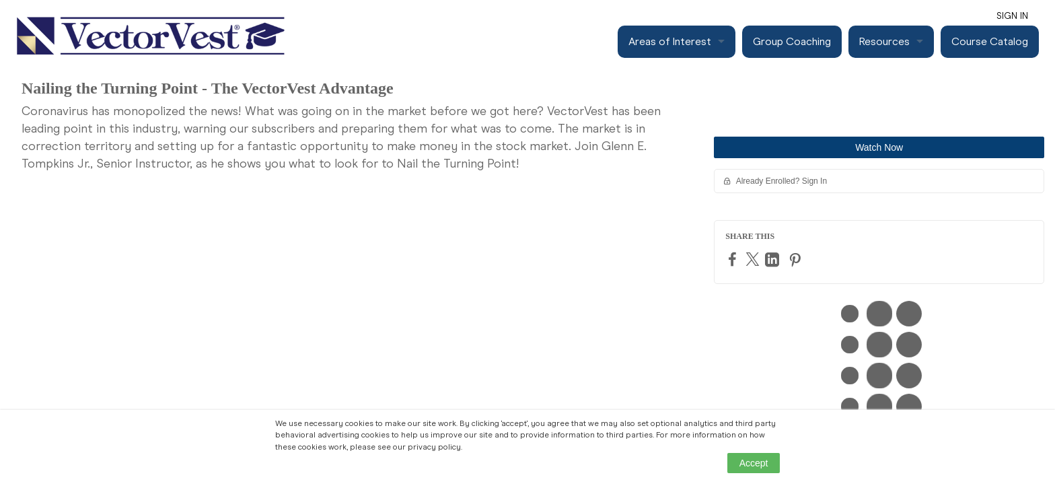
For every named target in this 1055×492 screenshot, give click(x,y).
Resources (884, 41)
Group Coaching (792, 41)
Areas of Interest (669, 41)
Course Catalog (989, 41)
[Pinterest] (796, 259)
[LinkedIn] (774, 259)
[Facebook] (734, 259)
